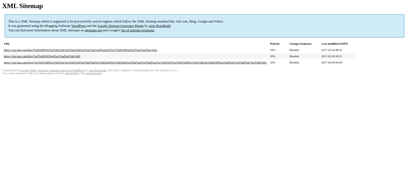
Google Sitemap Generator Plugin (121, 26)
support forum (94, 73)
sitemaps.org (93, 30)
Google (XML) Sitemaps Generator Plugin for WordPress (52, 70)
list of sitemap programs (137, 30)
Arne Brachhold (159, 26)
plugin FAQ (71, 73)
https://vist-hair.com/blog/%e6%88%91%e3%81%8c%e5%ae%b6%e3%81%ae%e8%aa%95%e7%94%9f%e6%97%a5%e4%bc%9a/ (80, 49)
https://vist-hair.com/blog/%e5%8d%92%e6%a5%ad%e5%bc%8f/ (42, 56)
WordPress (78, 26)
